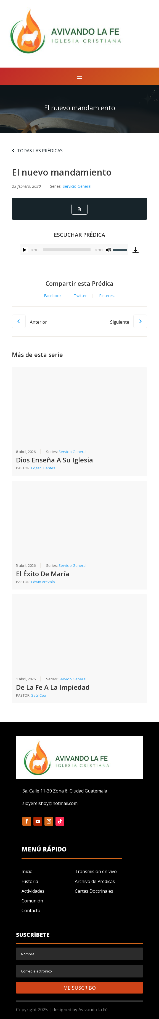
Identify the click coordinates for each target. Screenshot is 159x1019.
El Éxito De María (42, 573)
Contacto (31, 910)
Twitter (80, 296)
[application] (74, 249)
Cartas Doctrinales (94, 891)
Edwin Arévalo (43, 581)
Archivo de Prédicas (95, 881)
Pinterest (107, 296)
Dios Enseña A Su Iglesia (54, 460)
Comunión (32, 901)
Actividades (33, 891)
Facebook (53, 296)
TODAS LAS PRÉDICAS (37, 151)
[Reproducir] (25, 250)
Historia (30, 881)
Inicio (27, 871)
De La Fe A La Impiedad (53, 687)
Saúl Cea (38, 695)
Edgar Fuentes (43, 468)
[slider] (67, 249)
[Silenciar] (108, 250)
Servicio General (77, 186)
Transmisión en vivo (96, 871)
